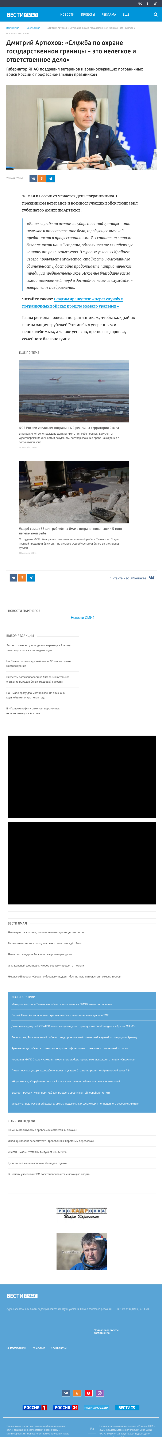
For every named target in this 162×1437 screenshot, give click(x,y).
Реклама (108, 14)
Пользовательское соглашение (106, 1331)
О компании (16, 1348)
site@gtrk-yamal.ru (68, 1309)
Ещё (126, 14)
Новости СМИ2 (82, 618)
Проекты (88, 14)
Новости (67, 14)
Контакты (58, 1348)
